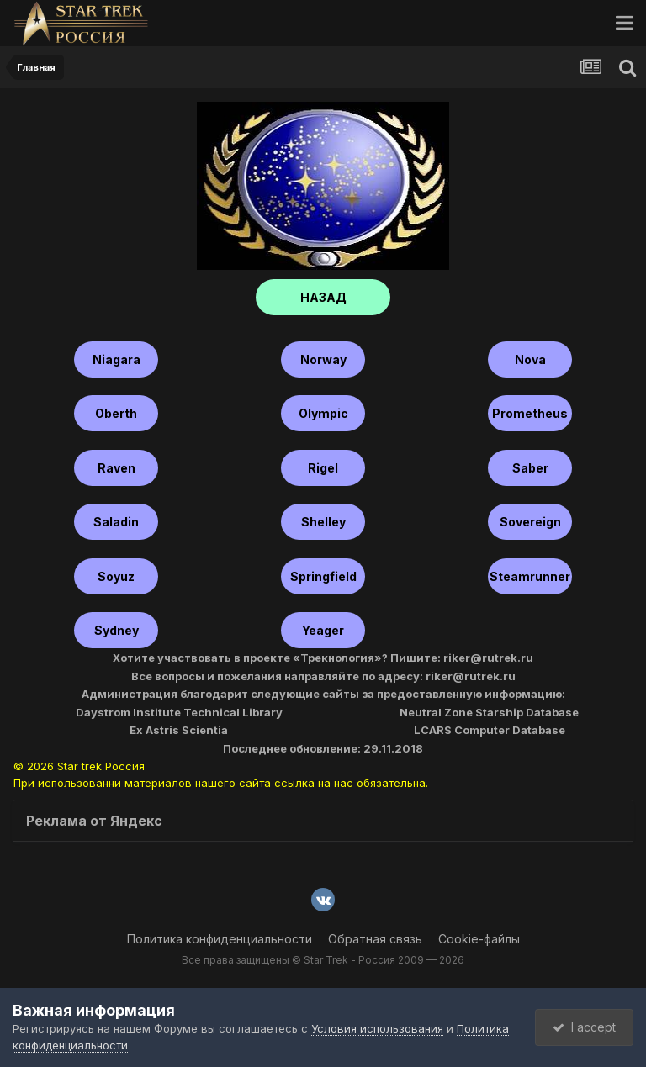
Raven (116, 468)
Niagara (116, 359)
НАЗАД (323, 297)
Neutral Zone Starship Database (489, 712)
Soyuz (116, 576)
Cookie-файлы (479, 939)
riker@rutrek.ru (488, 657)
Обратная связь (375, 939)
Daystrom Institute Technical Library (179, 712)
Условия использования (377, 1028)
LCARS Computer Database (489, 730)
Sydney (116, 630)
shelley (323, 522)
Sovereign (530, 522)
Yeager (323, 630)
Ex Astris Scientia (179, 730)
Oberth (116, 413)
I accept (584, 1027)
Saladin (116, 522)
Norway (323, 359)
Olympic (323, 413)
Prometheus (530, 413)
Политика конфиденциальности (219, 939)
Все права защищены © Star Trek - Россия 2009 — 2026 (323, 959)
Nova (530, 359)
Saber (530, 468)
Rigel (323, 468)
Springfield (323, 576)
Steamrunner (530, 576)
